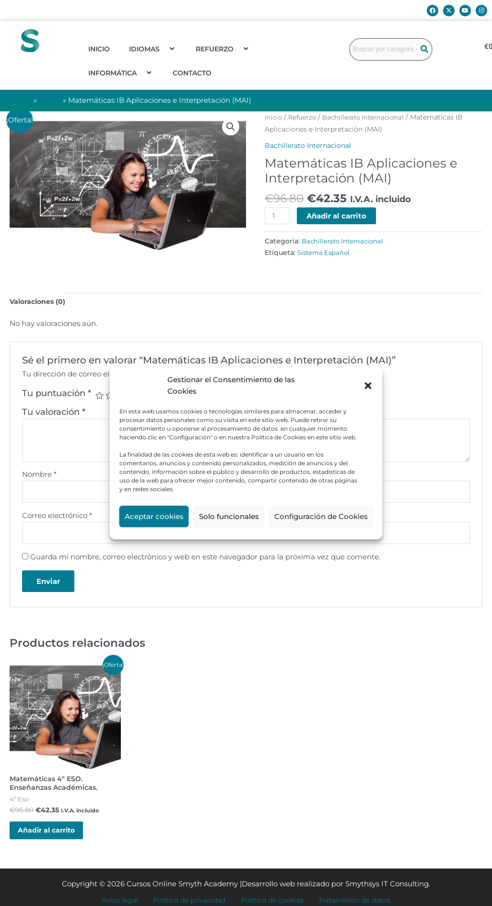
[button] (368, 386)
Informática (120, 73)
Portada (19, 100)
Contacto (192, 73)
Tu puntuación (56, 394)
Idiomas (152, 49)
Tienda (53, 100)
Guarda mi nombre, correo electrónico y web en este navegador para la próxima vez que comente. (205, 561)
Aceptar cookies (154, 516)
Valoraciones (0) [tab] (39, 302)
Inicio (99, 49)
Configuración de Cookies (321, 516)
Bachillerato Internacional (368, 117)
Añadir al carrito (338, 215)
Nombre (39, 475)
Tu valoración (53, 413)
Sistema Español (325, 253)
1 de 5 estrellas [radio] (99, 397)
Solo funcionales (229, 516)
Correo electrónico (57, 518)
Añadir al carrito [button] (54, 839)
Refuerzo (223, 49)
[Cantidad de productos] (278, 216)
